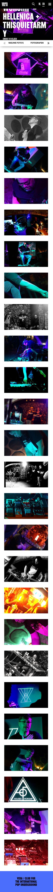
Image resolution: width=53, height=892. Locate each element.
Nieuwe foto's (16, 43)
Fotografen (37, 43)
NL (40, 4)
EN (43, 4)
